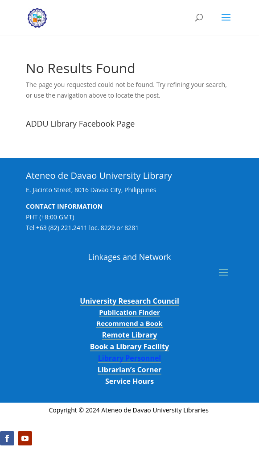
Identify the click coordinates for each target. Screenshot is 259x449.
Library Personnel (129, 358)
